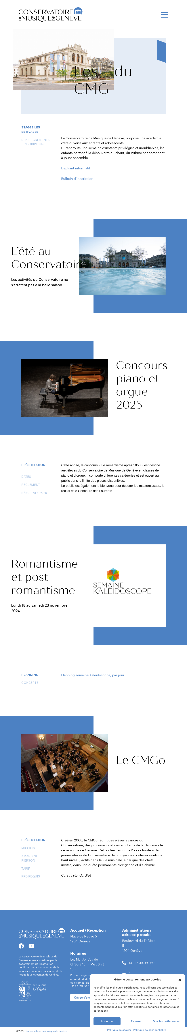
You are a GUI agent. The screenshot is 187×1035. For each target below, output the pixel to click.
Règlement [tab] (30, 484)
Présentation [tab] (33, 465)
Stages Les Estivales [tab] (30, 129)
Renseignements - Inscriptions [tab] (35, 142)
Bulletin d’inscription (77, 179)
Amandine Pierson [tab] (29, 858)
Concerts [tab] (30, 682)
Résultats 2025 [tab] (34, 492)
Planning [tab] (29, 674)
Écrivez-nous (138, 974)
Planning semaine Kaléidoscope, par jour (92, 675)
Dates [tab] (26, 476)
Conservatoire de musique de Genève (46, 1031)
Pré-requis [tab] (30, 876)
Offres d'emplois (85, 997)
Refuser (136, 1029)
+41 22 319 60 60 (141, 963)
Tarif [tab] (25, 868)
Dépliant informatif (75, 168)
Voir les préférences (166, 1029)
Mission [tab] (28, 848)
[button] (180, 988)
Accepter (107, 1029)
